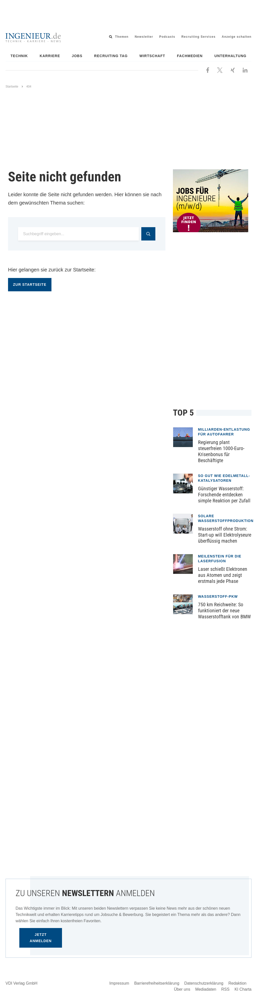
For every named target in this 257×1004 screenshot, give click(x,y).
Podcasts (167, 36)
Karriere (50, 56)
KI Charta (242, 989)
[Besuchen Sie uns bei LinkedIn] (245, 69)
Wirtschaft (152, 56)
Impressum (119, 983)
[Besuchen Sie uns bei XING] (233, 69)
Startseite (12, 86)
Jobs (77, 56)
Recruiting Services (198, 36)
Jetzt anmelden (40, 938)
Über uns (182, 989)
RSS (225, 989)
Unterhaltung (230, 56)
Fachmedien (190, 56)
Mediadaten (205, 989)
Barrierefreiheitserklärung (156, 983)
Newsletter (144, 36)
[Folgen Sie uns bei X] (220, 69)
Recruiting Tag (111, 56)
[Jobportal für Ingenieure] (212, 200)
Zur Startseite (29, 285)
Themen (121, 36)
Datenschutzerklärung (203, 983)
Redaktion (237, 983)
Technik (19, 56)
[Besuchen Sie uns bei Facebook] (207, 69)
